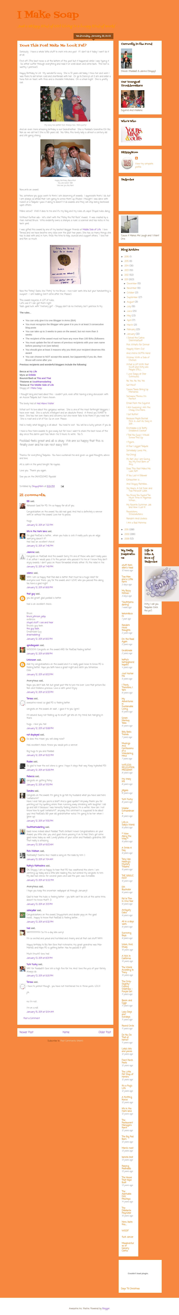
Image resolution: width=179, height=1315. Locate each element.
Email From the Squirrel (138, 403)
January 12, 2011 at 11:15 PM (40, 784)
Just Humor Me (127, 675)
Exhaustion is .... (133, 480)
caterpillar (31, 910)
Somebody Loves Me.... (136, 450)
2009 (127, 534)
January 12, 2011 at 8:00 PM (40, 587)
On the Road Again (128, 640)
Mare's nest (127, 1148)
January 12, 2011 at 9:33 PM (40, 692)
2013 (126, 270)
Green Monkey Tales (125, 721)
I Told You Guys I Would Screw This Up (137, 436)
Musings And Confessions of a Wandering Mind (127, 750)
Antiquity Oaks (126, 911)
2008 (127, 539)
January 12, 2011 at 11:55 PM (40, 821)
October (131, 292)
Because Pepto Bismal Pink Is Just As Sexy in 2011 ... (139, 421)
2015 (126, 261)
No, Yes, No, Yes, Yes (135, 381)
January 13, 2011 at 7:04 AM (40, 859)
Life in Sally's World (128, 824)
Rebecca (30, 776)
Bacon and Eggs (127, 1002)
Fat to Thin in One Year (127, 900)
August (131, 302)
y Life (33, 371)
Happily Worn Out (135, 349)
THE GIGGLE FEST (127, 877)
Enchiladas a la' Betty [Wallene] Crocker (136, 430)
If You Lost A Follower (136, 475)
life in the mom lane (37, 531)
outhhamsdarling (41, 381)
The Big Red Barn (127, 1138)
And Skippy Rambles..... (137, 484)
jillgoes (125, 790)
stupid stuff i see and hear (40, 622)
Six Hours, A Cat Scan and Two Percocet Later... (139, 490)
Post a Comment (32, 1018)
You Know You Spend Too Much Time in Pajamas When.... (138, 498)
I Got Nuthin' (132, 414)
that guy (31, 594)
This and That (44, 378)
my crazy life (126, 780)
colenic (30, 573)
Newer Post (26, 1032)
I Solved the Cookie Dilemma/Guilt (135, 339)
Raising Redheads (126, 1167)
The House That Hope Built (127, 1180)
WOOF (125, 1230)
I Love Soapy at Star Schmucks (136, 375)
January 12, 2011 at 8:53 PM (40, 674)
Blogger (106, 1308)
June (130, 311)
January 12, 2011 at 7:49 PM (40, 566)
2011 (126, 279)
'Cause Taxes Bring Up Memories (137, 391)
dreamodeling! (33, 635)
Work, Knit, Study (127, 946)
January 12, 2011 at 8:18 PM (40, 653)
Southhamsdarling (35, 827)
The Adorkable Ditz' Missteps (126, 1195)
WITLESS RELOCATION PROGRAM (128, 767)
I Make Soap (48, 15)
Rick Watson (33, 851)
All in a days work (128, 923)
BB (28, 501)
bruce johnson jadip (36, 616)
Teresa (30, 698)
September (132, 297)
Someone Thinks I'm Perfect (136, 398)
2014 (126, 266)
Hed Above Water (45, 403)
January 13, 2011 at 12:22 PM (40, 880)
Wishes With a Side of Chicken (137, 359)
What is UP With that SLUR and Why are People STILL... (137, 367)
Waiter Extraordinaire (128, 811)
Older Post (105, 1032)
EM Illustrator (126, 888)
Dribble (32, 375)
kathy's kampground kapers (128, 662)
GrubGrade (127, 650)
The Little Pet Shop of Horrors (127, 1074)
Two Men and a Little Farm (127, 579)
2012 (126, 275)
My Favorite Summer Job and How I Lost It (138, 506)
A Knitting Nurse (127, 1098)
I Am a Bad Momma (136, 523)
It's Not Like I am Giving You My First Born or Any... (138, 462)
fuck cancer (127, 1237)
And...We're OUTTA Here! (138, 353)
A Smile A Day (127, 849)
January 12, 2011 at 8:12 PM (40, 639)
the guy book (33, 628)
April (129, 320)
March (130, 325)
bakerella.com (127, 615)
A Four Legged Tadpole (137, 446)
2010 (126, 529)
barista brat (127, 1157)
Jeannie (30, 552)
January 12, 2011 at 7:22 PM (40, 525)
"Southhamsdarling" (127, 603)
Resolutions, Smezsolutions (134, 513)
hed (28, 928)
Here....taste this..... (127, 1223)
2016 (127, 256)
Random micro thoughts (126, 628)
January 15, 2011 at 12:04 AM (40, 1012)
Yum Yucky (32, 964)
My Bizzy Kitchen (126, 592)
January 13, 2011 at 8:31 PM (40, 958)
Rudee (30, 761)
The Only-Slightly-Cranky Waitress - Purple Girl (127, 986)
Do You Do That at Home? (126, 1037)
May (129, 315)
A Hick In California (126, 957)
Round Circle (128, 1026)
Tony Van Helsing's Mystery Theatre (126, 863)
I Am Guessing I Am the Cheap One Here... (138, 409)
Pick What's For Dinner (138, 344)
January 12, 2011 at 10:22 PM (40, 755)
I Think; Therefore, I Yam (127, 687)
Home (66, 1032)
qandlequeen (33, 645)
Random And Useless (136, 518)
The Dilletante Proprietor (126, 1211)
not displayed (33, 735)
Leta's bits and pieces (127, 1050)
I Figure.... (130, 442)
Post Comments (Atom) (71, 1041)
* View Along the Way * (126, 836)
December (132, 283)
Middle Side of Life (92, 229)
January (131, 334)
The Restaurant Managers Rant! (127, 1124)
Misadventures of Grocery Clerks (128, 1247)
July (129, 306)
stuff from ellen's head (127, 567)
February (131, 329)
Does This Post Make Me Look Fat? (138, 470)
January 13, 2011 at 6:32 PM (40, 922)
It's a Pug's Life (127, 1087)
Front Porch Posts (127, 1062)
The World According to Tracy (127, 970)
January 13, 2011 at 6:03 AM (40, 844)
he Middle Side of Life (42, 385)
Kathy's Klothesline (36, 866)
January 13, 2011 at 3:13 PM (40, 904)
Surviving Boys (126, 934)
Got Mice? (131, 385)
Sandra (30, 791)
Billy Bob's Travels (126, 733)
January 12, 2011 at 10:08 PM (40, 728)
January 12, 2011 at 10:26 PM (40, 770)
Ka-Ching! (131, 454)
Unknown (31, 660)
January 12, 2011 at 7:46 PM (40, 546)
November (132, 288)
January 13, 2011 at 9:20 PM (40, 975)
